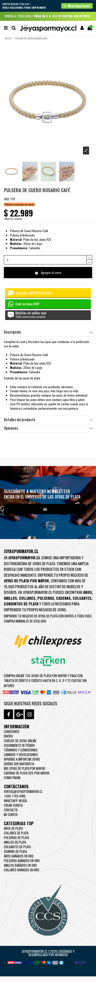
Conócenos (11, 731)
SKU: (7, 199)
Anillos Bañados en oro (20, 865)
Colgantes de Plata (17, 846)
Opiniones (48, 428)
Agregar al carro (48, 272)
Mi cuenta (10, 814)
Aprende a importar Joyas (22, 759)
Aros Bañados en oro (19, 856)
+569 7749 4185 (15, 796)
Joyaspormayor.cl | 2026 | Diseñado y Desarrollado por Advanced (48, 953)
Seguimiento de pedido (19, 745)
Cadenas (63, 598)
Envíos (8, 736)
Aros (87, 592)
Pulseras (45, 598)
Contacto (11, 809)
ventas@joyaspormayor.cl (23, 791)
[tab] (48, 332)
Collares (27, 598)
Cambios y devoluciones (21, 754)
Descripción (48, 332)
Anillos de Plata (15, 842)
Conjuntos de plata (21, 603)
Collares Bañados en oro (21, 869)
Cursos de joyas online (20, 740)
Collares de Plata (16, 832)
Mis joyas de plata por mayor (24, 768)
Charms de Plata (15, 851)
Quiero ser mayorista (19, 763)
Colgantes (82, 598)
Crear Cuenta (13, 805)
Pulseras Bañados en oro (22, 860)
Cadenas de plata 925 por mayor (26, 773)
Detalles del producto (48, 420)
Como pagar (12, 777)
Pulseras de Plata (16, 837)
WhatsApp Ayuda (15, 800)
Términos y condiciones (21, 749)
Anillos (10, 598)
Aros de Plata (13, 828)
